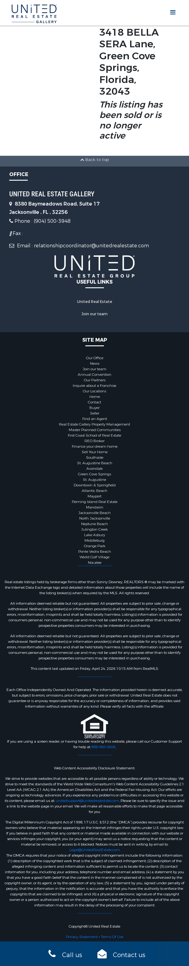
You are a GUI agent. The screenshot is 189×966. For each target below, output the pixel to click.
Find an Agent (94, 418)
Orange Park (94, 546)
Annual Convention (94, 374)
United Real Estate (94, 301)
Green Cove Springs (94, 474)
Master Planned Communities (95, 429)
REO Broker (94, 440)
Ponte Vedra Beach (94, 551)
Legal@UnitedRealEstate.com (94, 849)
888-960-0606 (103, 746)
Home (94, 396)
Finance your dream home (94, 446)
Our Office (94, 357)
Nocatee (94, 562)
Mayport (94, 496)
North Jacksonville (94, 518)
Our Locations (94, 391)
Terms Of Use (112, 936)
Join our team (94, 314)
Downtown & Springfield (95, 485)
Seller (94, 413)
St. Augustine (94, 479)
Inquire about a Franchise (94, 385)
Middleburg (94, 540)
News (94, 363)
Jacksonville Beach (94, 512)
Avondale (94, 468)
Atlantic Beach (94, 490)
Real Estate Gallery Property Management (94, 424)
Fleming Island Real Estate (94, 501)
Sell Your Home (95, 452)
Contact (94, 402)
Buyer (94, 407)
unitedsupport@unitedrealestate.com (87, 800)
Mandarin (94, 507)
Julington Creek (94, 529)
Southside (94, 457)
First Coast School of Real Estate (94, 435)
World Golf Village (94, 557)
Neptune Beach (94, 523)
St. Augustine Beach (94, 463)
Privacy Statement (82, 936)
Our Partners (94, 380)
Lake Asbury (94, 534)
